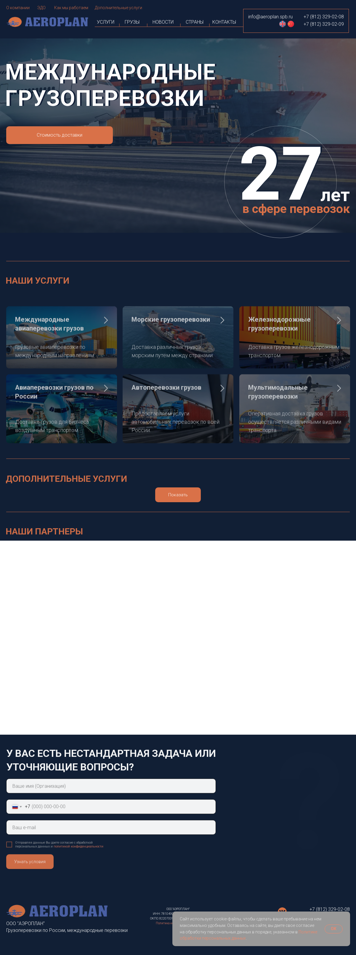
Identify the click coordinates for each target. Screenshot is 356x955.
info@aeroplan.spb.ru (270, 17)
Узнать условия (30, 875)
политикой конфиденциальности (78, 860)
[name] (111, 799)
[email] (111, 841)
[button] (59, 135)
